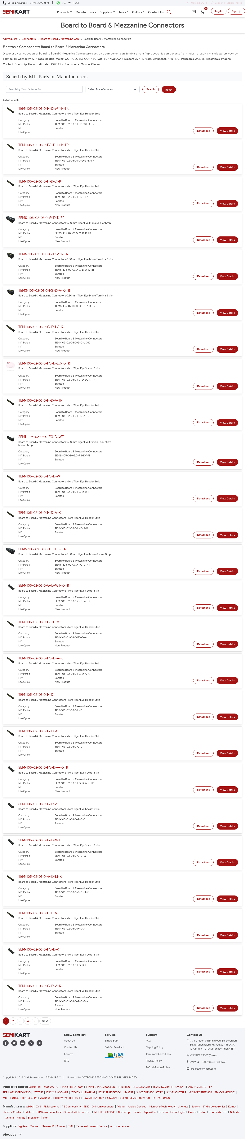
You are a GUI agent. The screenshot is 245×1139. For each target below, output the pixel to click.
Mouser (34, 1126)
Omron (192, 1112)
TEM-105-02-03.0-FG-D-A (38, 622)
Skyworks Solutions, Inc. (77, 1112)
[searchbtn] (169, 12)
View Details (227, 130)
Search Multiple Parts (225, 2)
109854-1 (180, 1087)
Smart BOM (111, 1040)
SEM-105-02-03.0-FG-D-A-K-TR (43, 767)
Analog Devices (137, 1106)
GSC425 (112, 1098)
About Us (69, 1040)
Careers (68, 1054)
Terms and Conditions (158, 1054)
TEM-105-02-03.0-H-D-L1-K (39, 181)
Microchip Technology (162, 1106)
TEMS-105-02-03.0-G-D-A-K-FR (43, 254)
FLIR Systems (51, 1106)
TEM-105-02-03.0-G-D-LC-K (40, 327)
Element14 (48, 1126)
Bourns (195, 1106)
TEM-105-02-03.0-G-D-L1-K (40, 876)
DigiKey (22, 1126)
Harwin (137, 1112)
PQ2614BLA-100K (93, 1098)
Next (45, 1021)
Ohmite (9, 1117)
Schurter (235, 1112)
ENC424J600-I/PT (57, 1092)
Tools (122, 12)
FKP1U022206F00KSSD (17, 1092)
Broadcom (34, 1117)
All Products (10, 39)
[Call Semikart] (26, 2)
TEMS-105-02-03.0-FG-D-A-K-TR (44, 290)
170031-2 (76, 1092)
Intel (45, 1117)
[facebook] (6, 1043)
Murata (21, 1117)
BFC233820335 (141, 1087)
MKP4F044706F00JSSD (100, 1087)
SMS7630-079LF (176, 1092)
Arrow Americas (119, 1126)
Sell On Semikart (114, 1047)
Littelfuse (183, 1106)
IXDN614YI (35, 1087)
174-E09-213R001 (225, 1092)
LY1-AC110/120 (161, 1098)
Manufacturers (86, 12)
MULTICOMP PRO (104, 1112)
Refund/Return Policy (158, 1067)
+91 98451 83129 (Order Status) (207, 1062)
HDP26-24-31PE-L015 (68, 1098)
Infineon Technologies (172, 1112)
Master (61, 1126)
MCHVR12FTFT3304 (200, 1092)
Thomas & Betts (218, 1112)
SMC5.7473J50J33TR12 (149, 1092)
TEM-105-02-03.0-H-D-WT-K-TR (43, 108)
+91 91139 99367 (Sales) (203, 1055)
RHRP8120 (124, 1087)
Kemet (232, 1106)
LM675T (128, 1092)
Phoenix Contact (13, 1112)
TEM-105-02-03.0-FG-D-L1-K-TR (43, 145)
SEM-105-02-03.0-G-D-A (37, 804)
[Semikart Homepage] (17, 11)
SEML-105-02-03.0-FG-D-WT (41, 437)
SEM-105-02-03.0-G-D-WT (39, 840)
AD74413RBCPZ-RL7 (200, 1087)
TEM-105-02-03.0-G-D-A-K (39, 986)
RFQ (66, 1060)
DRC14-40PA (29, 1098)
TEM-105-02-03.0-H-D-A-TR (40, 400)
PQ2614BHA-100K (72, 1087)
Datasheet (203, 130)
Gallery (137, 12)
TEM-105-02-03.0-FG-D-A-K (40, 658)
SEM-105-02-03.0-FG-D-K (38, 949)
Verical (103, 1126)
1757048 (38, 1092)
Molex (29, 1112)
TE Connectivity (71, 1106)
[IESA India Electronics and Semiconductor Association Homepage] (114, 1055)
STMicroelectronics (214, 1106)
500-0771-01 (51, 1087)
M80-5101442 (11, 1098)
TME (71, 1126)
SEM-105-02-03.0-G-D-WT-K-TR (43, 585)
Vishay (121, 1106)
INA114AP (90, 1092)
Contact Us (156, 12)
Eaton (202, 1112)
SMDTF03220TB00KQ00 (135, 1098)
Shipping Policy (154, 1047)
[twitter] (14, 1043)
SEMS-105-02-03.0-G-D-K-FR (41, 218)
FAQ (148, 1040)
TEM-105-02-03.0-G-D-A (37, 731)
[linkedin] (22, 1043)
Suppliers (106, 12)
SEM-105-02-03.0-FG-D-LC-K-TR (44, 363)
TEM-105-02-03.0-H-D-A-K (39, 513)
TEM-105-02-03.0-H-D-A (37, 913)
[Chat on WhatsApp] (67, 3)
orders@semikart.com (203, 1068)
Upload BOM (197, 2)
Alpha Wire (150, 1112)
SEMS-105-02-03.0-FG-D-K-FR (42, 549)
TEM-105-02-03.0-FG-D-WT (40, 476)
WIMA (29, 1106)
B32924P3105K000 (109, 1092)
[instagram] (39, 1043)
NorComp (124, 1112)
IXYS (38, 1106)
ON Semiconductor (103, 1106)
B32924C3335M (162, 1087)
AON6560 (46, 1098)
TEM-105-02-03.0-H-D (35, 694)
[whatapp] (31, 1043)
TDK (86, 1106)
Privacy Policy (154, 1060)
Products (63, 12)
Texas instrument (86, 1126)
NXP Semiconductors (48, 1112)
